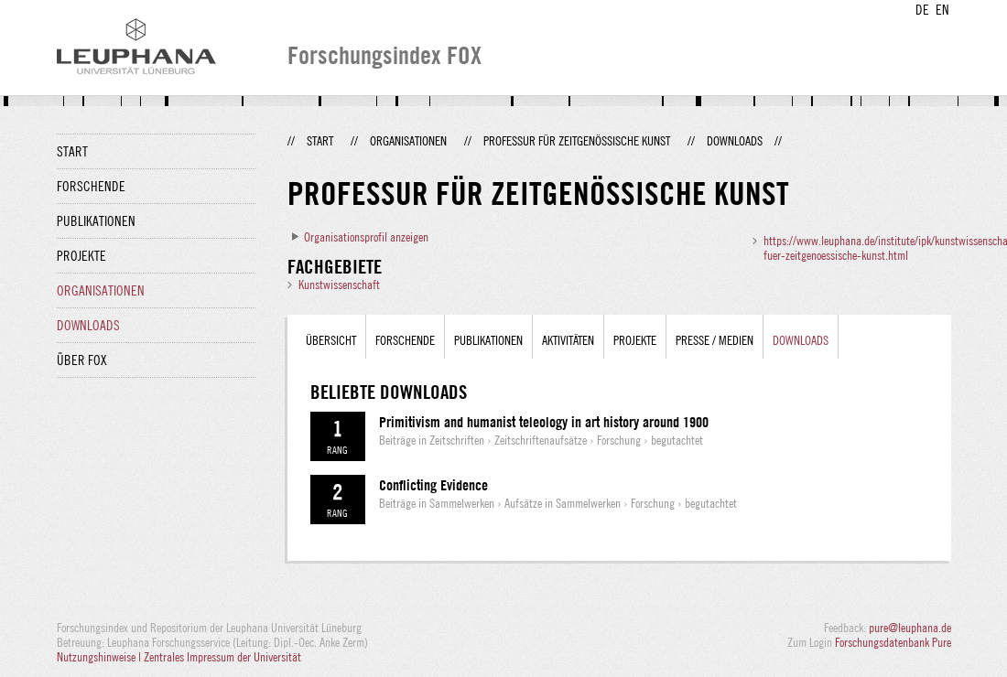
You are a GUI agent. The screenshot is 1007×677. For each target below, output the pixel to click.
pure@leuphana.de (910, 627)
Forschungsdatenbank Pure (893, 642)
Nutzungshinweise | (100, 657)
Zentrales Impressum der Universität (222, 657)
